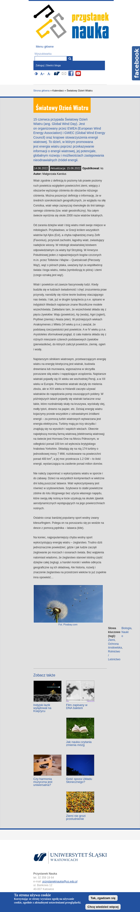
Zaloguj (40, 65)
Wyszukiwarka (43, 53)
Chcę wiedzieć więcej (103, 907)
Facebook (136, 63)
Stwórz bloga (53, 65)
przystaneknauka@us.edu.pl (59, 881)
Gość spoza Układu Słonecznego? (79, 780)
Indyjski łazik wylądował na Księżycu (42, 708)
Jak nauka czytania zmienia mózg (79, 743)
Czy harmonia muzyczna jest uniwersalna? (42, 782)
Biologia (126, 628)
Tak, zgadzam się (103, 898)
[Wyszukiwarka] (70, 58)
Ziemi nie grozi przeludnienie (76, 817)
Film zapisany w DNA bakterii (76, 706)
